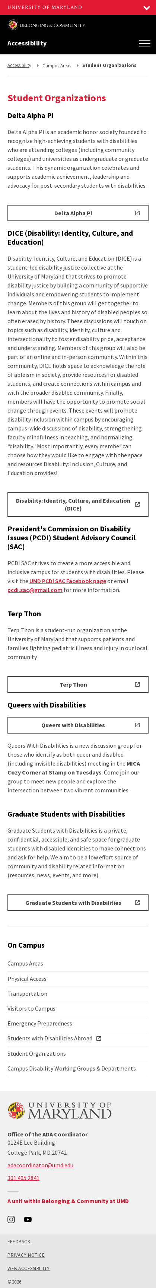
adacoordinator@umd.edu (40, 1165)
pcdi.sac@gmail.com (35, 590)
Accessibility (27, 43)
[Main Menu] (145, 43)
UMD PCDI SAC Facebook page (67, 581)
